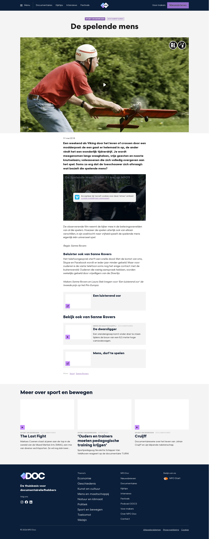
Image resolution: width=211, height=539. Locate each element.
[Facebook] (26, 502)
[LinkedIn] (31, 502)
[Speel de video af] (104, 85)
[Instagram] (22, 502)
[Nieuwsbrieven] (178, 5)
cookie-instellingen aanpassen (95, 198)
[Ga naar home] (104, 5)
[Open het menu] (25, 5)
